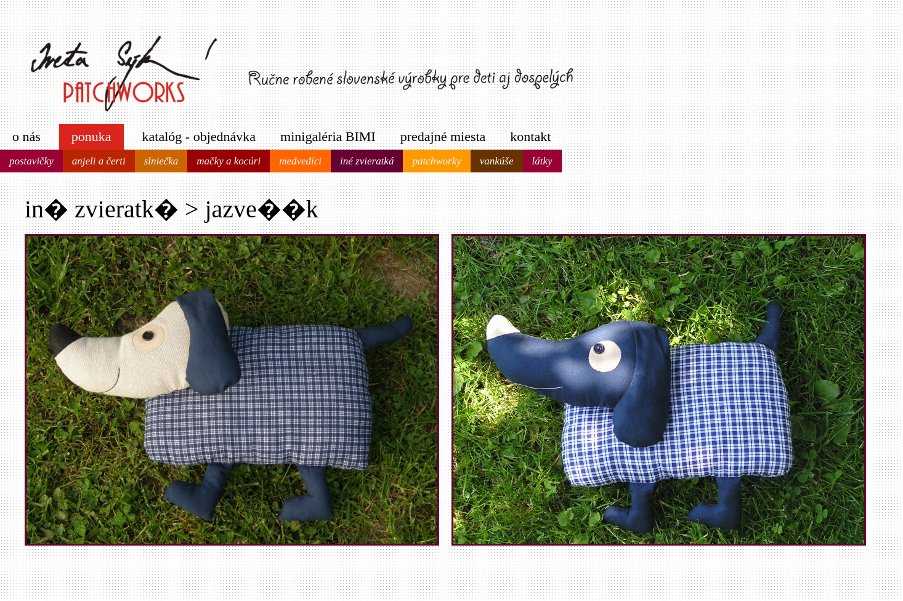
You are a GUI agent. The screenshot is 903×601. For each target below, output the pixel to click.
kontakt (530, 136)
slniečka (161, 161)
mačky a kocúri (228, 161)
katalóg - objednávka (199, 136)
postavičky (31, 161)
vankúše (497, 161)
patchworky (436, 161)
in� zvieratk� (102, 209)
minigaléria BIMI (328, 136)
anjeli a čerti (99, 161)
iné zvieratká (367, 161)
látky (542, 161)
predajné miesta (443, 136)
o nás (26, 136)
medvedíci (300, 161)
